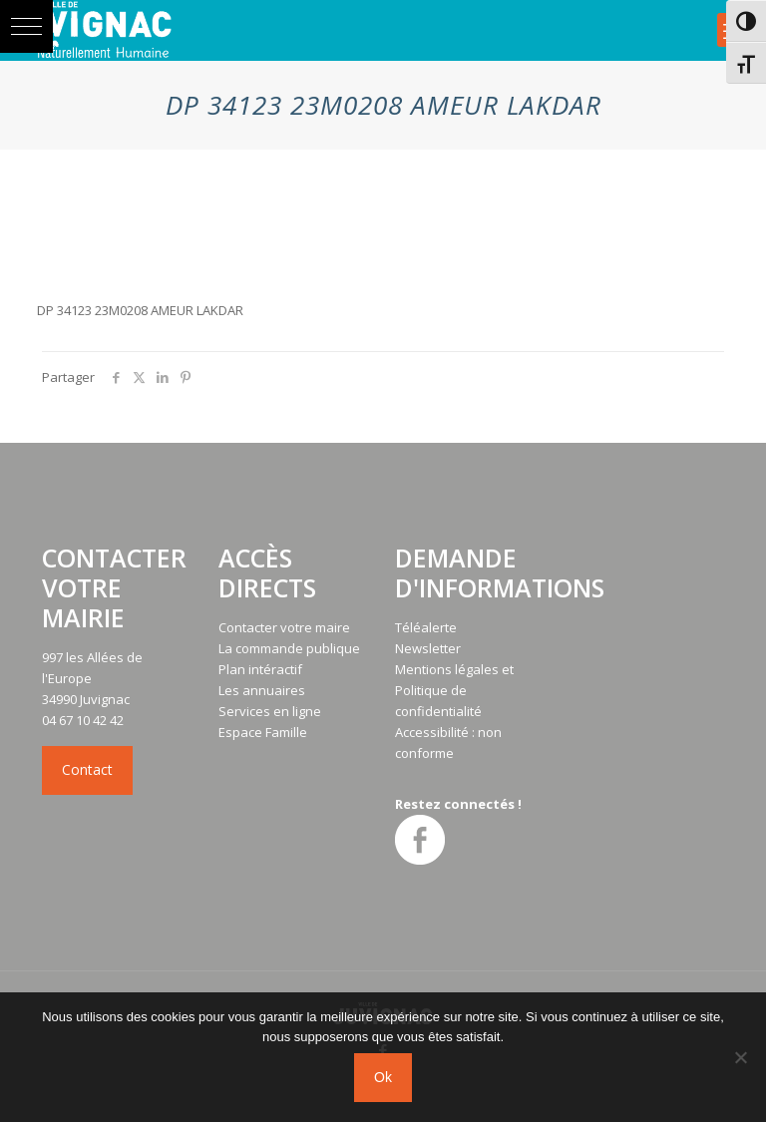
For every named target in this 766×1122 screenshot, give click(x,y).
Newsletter (428, 648)
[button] (26, 26)
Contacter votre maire (284, 627)
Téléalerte (426, 627)
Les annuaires (261, 690)
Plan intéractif (260, 669)
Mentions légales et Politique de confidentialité (454, 690)
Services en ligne (269, 711)
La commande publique (289, 648)
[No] (741, 1057)
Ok (383, 1077)
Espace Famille (262, 732)
